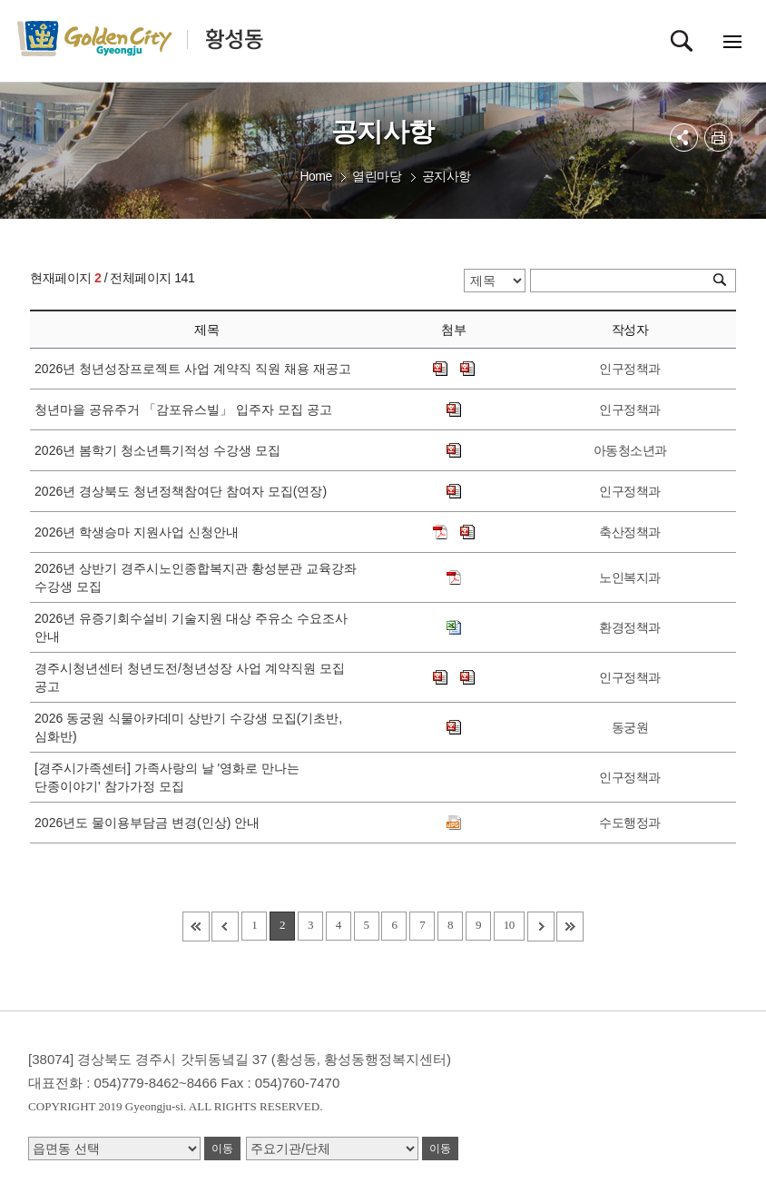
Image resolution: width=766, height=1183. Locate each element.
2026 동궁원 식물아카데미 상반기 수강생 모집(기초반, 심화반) (188, 727)
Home (315, 176)
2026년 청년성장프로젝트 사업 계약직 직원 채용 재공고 (196, 368)
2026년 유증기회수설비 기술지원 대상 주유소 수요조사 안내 (191, 627)
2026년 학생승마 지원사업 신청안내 (140, 532)
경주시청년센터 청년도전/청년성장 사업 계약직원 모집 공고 (189, 677)
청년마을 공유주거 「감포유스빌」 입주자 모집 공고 (186, 409)
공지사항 (446, 176)
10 (509, 925)
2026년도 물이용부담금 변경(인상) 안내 (150, 822)
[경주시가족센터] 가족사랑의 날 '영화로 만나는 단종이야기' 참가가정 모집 (167, 777)
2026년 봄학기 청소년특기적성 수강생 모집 (160, 450)
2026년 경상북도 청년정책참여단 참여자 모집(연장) (184, 491)
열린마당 (376, 176)
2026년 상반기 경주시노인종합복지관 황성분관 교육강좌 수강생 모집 (195, 577)
